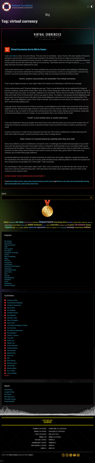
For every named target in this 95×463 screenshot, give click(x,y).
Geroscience (8, 389)
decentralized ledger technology (81, 181)
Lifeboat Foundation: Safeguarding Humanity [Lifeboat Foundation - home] (42, 6)
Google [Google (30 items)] (26, 225)
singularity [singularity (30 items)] (54, 227)
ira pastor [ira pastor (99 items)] (70, 225)
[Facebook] (63, 455)
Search (91, 197)
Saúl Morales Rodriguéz (15, 303)
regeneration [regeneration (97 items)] (41, 227)
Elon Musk (7, 251)
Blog (47, 15)
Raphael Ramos (12, 348)
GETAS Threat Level (47, 421)
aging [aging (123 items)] (6, 222)
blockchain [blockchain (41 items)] (70, 222)
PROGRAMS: (51, 443)
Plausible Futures (10, 399)
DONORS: (41, 437)
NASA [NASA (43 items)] (13, 227)
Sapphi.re (31, 455)
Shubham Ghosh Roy (14, 305)
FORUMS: (43, 448)
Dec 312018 (7, 49)
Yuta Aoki (10, 338)
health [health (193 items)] (30, 225)
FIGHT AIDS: (38, 440)
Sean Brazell (11, 350)
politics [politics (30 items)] (21, 227)
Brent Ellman (11, 360)
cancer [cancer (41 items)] (79, 222)
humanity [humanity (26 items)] (44, 225)
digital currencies (9, 184)
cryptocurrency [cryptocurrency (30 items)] (84, 222)
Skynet (6, 254)
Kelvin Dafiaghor (12, 320)
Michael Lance (12, 363)
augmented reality (10, 270)
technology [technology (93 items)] (70, 228)
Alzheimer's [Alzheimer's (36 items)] (12, 222)
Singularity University (11, 253)
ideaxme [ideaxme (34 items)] (48, 225)
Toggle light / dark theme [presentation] (92, 6)
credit (64, 181)
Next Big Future (9, 397)
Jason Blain (11, 365)
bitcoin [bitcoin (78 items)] (65, 222)
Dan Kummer (11, 328)
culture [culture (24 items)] (89, 222)
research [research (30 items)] (47, 227)
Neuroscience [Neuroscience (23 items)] (17, 227)
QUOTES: (51, 448)
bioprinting (7, 283)
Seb (8, 358)
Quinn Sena (11, 308)
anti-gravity (8, 262)
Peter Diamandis (9, 245)
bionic (6, 281)
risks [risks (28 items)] (51, 227)
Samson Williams (14, 181)
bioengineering (9, 278)
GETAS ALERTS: (52, 431)
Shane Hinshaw (12, 345)
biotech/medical (9, 285)
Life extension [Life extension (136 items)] (79, 225)
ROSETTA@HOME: (35, 445)
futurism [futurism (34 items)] (22, 225)
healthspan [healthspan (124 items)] (38, 225)
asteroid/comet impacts (12, 266)
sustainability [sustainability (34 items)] (63, 227)
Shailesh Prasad (12, 313)
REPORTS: (51, 440)
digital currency (17, 184)
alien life (7, 260)
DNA (5, 247)
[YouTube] (74, 455)
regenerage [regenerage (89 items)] (32, 228)
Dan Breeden (11, 310)
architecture (8, 264)
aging (6, 258)
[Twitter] (67, 455)
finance (51, 181)
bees (5, 274)
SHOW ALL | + (7, 375)
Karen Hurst (11, 323)
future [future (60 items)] (18, 225)
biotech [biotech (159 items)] (50, 222)
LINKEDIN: (36, 431)
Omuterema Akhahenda (15, 330)
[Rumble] (78, 455)
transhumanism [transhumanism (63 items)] (79, 227)
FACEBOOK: (35, 429)
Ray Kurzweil (8, 249)
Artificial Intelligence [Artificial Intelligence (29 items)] (28, 222)
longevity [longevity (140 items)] (8, 227)
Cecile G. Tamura (12, 335)
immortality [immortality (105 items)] (54, 225)
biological (7, 279)
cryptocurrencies (27, 181)
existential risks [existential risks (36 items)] (8, 225)
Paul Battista (11, 315)
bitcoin (21, 181)
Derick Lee (10, 340)
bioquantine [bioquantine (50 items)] (36, 222)
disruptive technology (37, 181)
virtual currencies (25, 184)
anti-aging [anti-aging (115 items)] (19, 222)
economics (46, 181)
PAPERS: (51, 445)
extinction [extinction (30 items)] (14, 225)
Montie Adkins (12, 368)
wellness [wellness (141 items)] (87, 227)
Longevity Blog (9, 392)
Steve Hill (10, 356)
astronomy (7, 268)
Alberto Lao (11, 343)
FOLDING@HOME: (36, 443)
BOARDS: (51, 437)
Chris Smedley (12, 373)
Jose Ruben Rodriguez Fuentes (17, 325)
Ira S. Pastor (11, 371)
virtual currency (34, 184)
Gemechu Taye (12, 318)
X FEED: (36, 434)
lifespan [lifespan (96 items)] (88, 225)
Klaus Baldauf (11, 333)
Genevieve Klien (12, 300)
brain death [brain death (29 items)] (75, 222)
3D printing (8, 241)
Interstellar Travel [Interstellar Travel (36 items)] (63, 225)
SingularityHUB (9, 401)
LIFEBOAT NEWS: (53, 429)
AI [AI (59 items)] (8, 222)
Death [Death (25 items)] (91, 222)
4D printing (8, 243)
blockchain (59, 181)
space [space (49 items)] (58, 227)
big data (7, 276)
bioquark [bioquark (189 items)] (43, 222)
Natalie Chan (11, 353)
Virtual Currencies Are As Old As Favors (28, 49)
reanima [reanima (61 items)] (26, 227)
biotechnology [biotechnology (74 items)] (58, 222)
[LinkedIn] (70, 455)
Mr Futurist (8, 394)
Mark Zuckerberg (9, 256)
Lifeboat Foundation (13, 455)
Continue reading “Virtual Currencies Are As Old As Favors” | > (25, 176)
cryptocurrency (69, 181)
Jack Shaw (13, 56)
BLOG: (50, 434)
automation (8, 272)
